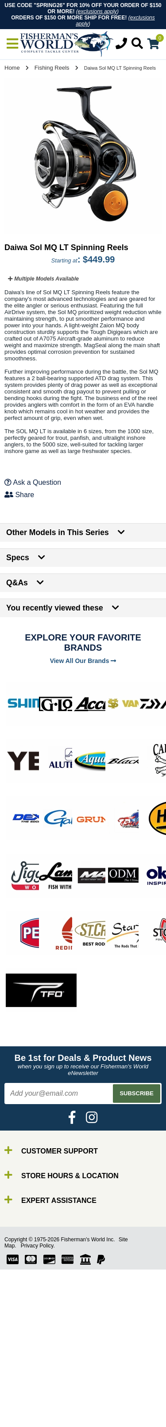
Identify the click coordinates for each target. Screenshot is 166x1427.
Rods (26, 1395)
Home (12, 67)
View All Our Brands (83, 660)
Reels (27, 1403)
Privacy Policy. (38, 1246)
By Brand (32, 1387)
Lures (26, 1419)
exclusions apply (97, 11)
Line (24, 1411)
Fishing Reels (52, 67)
